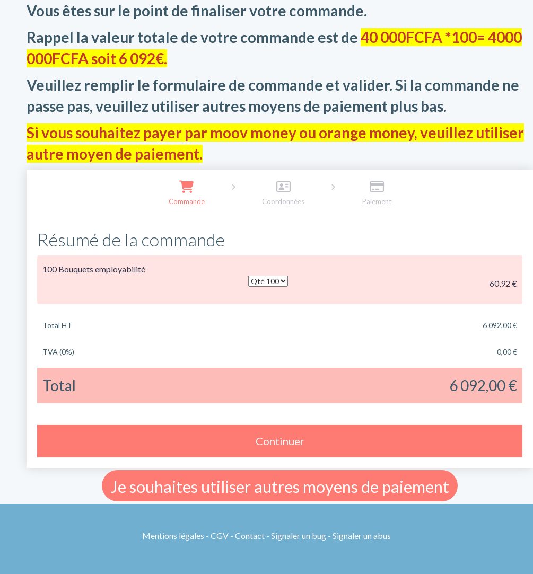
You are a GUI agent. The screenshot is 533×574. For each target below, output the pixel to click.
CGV (220, 536)
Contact (250, 536)
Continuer (280, 441)
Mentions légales (173, 536)
